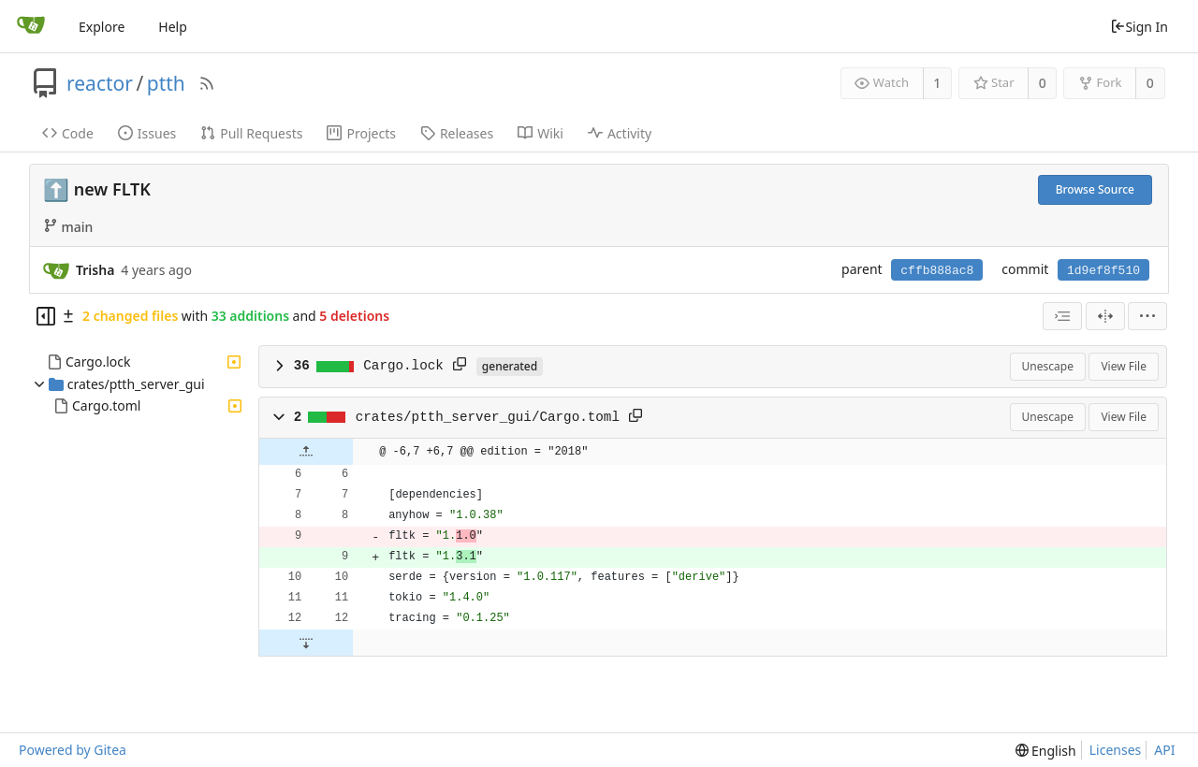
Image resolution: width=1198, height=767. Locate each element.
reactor (99, 83)
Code (68, 133)
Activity (619, 133)
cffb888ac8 (936, 271)
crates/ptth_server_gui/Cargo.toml (488, 417)
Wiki (540, 133)
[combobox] (1062, 316)
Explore (101, 27)
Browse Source (1095, 189)
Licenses (1115, 750)
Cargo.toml (106, 405)
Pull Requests (251, 133)
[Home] (31, 26)
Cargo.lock (98, 361)
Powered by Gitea (72, 750)
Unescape (1048, 366)
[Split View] (1105, 316)
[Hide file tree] (46, 316)
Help (172, 27)
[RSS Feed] (206, 83)
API (1164, 750)
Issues (147, 133)
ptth (166, 83)
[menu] (1147, 316)
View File (1124, 366)
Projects (361, 133)
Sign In (1139, 27)
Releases (456, 133)
